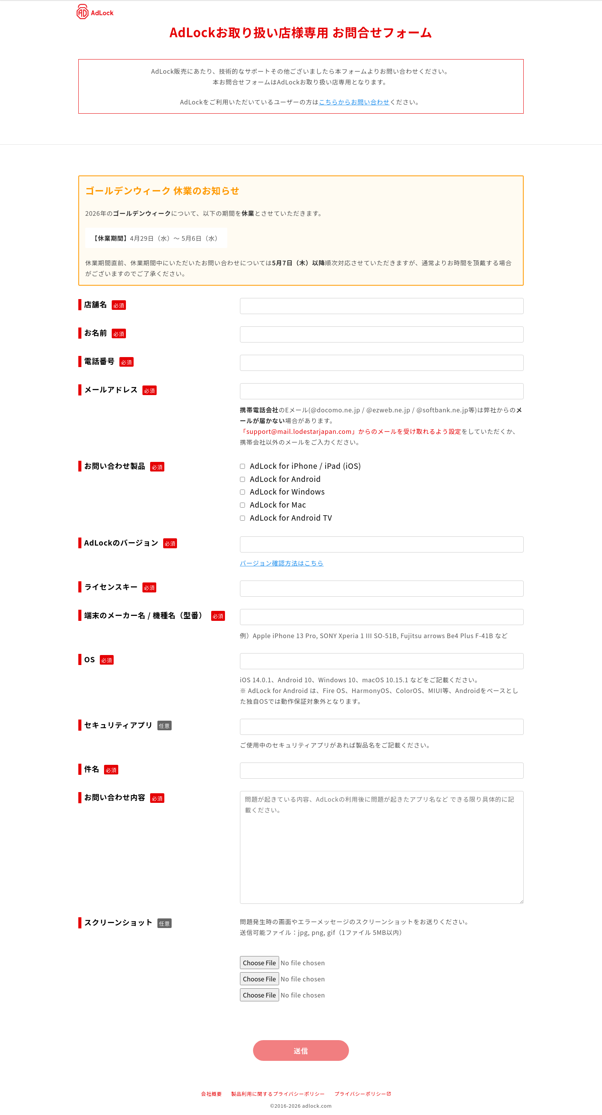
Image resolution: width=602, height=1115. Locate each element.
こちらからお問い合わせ (354, 101)
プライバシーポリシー (363, 1094)
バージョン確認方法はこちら (282, 562)
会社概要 (211, 1094)
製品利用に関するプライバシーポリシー (278, 1094)
